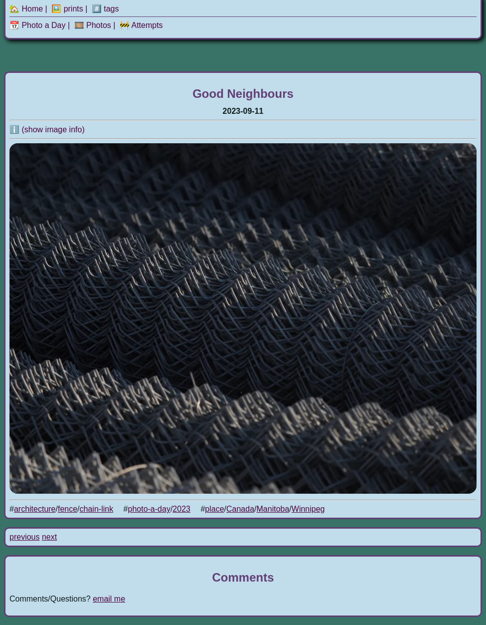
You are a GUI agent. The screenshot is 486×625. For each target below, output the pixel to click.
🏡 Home (26, 8)
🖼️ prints (67, 8)
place (214, 509)
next (49, 537)
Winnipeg (308, 509)
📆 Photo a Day (37, 25)
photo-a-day (149, 509)
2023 (181, 509)
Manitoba (273, 509)
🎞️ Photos (92, 25)
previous (24, 537)
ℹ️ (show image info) (47, 129)
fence (67, 509)
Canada (240, 509)
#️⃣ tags (105, 8)
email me (109, 599)
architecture (35, 509)
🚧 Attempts (141, 25)
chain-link (97, 509)
